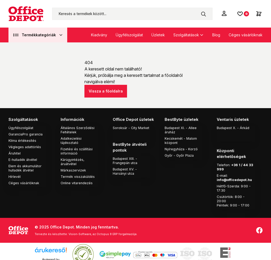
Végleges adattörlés (25, 146)
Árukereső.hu (50, 252)
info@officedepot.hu (235, 173)
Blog (216, 35)
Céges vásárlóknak (246, 35)
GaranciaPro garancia (26, 134)
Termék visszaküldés (78, 176)
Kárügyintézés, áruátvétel (73, 161)
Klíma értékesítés (22, 140)
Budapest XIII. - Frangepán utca (126, 160)
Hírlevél (14, 176)
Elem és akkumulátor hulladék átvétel (25, 168)
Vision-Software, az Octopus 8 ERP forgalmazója (104, 228)
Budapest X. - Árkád (233, 127)
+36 (235, 158)
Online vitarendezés (77, 182)
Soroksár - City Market (131, 127)
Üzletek (158, 35)
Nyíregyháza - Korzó (181, 149)
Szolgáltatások (186, 35)
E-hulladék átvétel (23, 159)
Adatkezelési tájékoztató (71, 140)
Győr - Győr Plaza (179, 155)
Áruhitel (14, 153)
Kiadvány (99, 35)
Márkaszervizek (74, 170)
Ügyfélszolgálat (129, 35)
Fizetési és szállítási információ (77, 151)
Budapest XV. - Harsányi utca (125, 170)
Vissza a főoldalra (106, 91)
